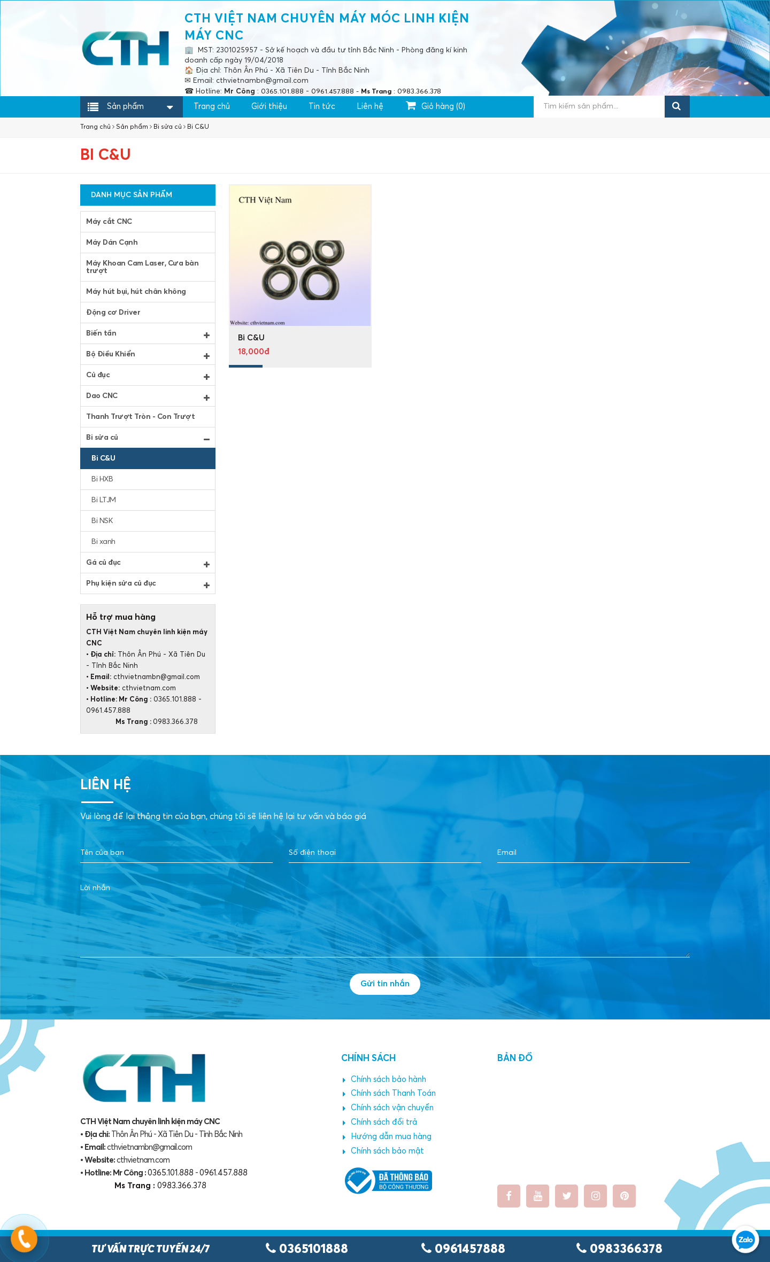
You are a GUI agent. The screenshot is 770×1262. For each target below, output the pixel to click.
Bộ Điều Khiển (148, 355)
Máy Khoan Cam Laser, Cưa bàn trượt (142, 267)
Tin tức (322, 107)
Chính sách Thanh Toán (389, 1093)
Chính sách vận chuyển (388, 1108)
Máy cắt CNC (109, 221)
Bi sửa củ (167, 127)
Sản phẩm (125, 107)
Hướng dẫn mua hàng (387, 1137)
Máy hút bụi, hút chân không (136, 291)
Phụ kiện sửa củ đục (148, 584)
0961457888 (463, 1249)
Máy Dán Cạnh (111, 242)
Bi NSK (102, 521)
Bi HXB (102, 479)
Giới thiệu (269, 107)
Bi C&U (198, 127)
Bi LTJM (103, 500)
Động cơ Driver (113, 312)
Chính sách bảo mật (383, 1151)
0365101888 (307, 1249)
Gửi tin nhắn (385, 983)
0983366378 (619, 1249)
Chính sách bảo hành (384, 1080)
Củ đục (148, 376)
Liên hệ (370, 107)
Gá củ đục (148, 563)
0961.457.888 (108, 710)
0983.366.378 (142, 722)
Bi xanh (103, 542)
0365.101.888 (174, 699)
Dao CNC (148, 397)
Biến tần (148, 334)
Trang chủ (212, 107)
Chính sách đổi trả (380, 1122)
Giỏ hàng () (435, 105)
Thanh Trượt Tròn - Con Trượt (140, 416)
